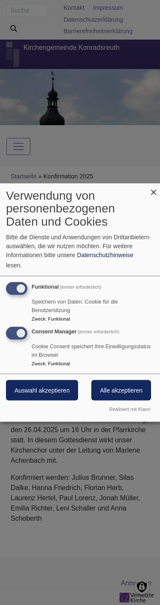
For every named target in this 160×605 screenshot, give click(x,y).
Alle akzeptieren (121, 390)
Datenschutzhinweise (105, 254)
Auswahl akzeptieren (42, 390)
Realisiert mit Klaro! (130, 409)
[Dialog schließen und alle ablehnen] (153, 188)
